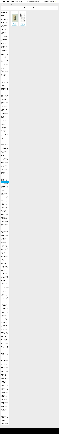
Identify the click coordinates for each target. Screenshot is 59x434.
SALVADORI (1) (4, 333)
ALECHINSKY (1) (4, 17)
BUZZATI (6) (4, 58)
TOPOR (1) (4, 391)
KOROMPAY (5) (4, 212)
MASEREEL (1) (4, 248)
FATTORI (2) (4, 159)
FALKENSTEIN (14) (4, 156)
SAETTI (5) (4, 332)
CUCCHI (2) (4, 117)
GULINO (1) (4, 194)
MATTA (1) (4, 253)
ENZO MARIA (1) (4, 148)
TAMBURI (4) (4, 382)
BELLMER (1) (4, 43)
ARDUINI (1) (4, 26)
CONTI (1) (4, 112)
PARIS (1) (4, 289)
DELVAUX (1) (4, 137)
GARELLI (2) (4, 172)
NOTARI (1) (4, 277)
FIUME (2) (4, 163)
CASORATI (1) (4, 89)
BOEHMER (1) (4, 50)
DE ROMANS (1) (3, 128)
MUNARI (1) (4, 270)
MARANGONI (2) (3, 239)
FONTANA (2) (4, 165)
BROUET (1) (4, 56)
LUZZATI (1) (4, 232)
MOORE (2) (4, 266)
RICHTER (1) (4, 323)
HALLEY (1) (4, 197)
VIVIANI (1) (4, 417)
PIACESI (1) (4, 298)
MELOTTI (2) (4, 255)
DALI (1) (4, 120)
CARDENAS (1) (4, 80)
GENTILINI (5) (4, 173)
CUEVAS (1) (4, 119)
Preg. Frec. (38, 430)
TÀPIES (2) (4, 384)
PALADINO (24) (4, 281)
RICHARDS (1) (4, 322)
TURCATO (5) (4, 400)
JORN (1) (3, 210)
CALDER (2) (4, 64)
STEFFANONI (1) (4, 368)
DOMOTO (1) (4, 138)
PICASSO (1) (4, 301)
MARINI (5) (4, 242)
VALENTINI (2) (4, 402)
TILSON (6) (3, 388)
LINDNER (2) (4, 221)
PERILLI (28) (4, 295)
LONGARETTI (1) (4, 228)
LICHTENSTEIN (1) (4, 219)
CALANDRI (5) (4, 63)
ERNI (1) (3, 149)
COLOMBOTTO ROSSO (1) (4, 108)
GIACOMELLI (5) (4, 176)
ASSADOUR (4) (3, 29)
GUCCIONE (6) (4, 187)
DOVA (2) (3, 141)
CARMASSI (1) (4, 82)
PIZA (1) (4, 304)
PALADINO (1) (4, 284)
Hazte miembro (46, 1)
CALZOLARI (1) (4, 69)
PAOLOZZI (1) (5, 287)
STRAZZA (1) (4, 372)
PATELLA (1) (4, 294)
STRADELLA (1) (4, 371)
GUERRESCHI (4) (3, 190)
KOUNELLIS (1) (4, 214)
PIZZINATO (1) (4, 309)
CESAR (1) (4, 95)
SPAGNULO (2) (4, 361)
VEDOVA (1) (4, 407)
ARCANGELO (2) (4, 25)
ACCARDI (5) (4, 12)
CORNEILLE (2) (4, 114)
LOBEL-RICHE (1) (4, 225)
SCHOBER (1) (4, 347)
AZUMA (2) (4, 32)
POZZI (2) (4, 316)
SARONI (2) (4, 339)
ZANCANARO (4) (5, 421)
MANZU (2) (4, 236)
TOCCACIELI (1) (4, 389)
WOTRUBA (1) (4, 419)
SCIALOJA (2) (4, 351)
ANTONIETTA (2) (4, 23)
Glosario (35, 430)
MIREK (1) (3, 257)
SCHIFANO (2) (4, 346)
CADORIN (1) (4, 60)
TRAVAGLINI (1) (4, 397)
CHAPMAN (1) (4, 98)
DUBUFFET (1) (4, 142)
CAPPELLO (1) (4, 78)
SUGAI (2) (3, 374)
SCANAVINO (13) (4, 344)
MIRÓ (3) (3, 259)
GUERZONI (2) (4, 191)
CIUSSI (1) (3, 105)
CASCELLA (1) (4, 88)
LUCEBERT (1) (3, 229)
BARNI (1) (4, 36)
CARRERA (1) (4, 86)
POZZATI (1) (4, 315)
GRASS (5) (4, 180)
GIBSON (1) (4, 177)
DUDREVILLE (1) (5, 145)
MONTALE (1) (4, 262)
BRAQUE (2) (4, 54)
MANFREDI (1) (4, 235)
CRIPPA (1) (4, 116)
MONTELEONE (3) (4, 264)
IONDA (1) (4, 207)
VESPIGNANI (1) (4, 413)
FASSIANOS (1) (4, 158)
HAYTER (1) (3, 200)
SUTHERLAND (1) (5, 376)
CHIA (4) (3, 99)
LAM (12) (4, 215)
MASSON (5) (4, 249)
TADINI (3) (4, 381)
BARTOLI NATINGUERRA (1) (4, 39)
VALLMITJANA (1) (4, 404)
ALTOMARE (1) (4, 19)
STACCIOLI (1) (4, 365)
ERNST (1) (3, 151)
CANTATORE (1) (3, 75)
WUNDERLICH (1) (4, 420)
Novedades (20, 1)
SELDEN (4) (4, 353)
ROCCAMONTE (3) (4, 326)
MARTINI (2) (4, 243)
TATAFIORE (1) (4, 386)
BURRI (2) (4, 57)
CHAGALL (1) (4, 96)
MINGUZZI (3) (4, 256)
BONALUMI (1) (4, 52)
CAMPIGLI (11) (4, 72)
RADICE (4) (4, 319)
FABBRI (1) (4, 152)
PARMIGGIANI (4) (3, 292)
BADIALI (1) (4, 33)
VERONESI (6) (4, 410)
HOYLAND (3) (4, 204)
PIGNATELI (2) (4, 302)
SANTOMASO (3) (3, 337)
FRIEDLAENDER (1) (4, 170)
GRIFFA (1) (4, 184)
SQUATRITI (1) (4, 364)
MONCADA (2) (4, 260)
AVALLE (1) (4, 30)
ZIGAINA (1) (4, 423)
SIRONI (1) (4, 358)
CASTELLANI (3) (4, 92)
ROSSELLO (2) (4, 329)
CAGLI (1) (4, 61)
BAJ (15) (3, 35)
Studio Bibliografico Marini (6, 4)
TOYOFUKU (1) (4, 393)
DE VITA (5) (4, 130)
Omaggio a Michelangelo (14, 24)
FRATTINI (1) (4, 168)
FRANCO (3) (4, 166)
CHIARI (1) (4, 100)
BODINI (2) (4, 49)
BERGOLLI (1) (4, 44)
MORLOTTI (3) (4, 269)
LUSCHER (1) (4, 231)
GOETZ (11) (4, 179)
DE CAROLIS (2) (4, 122)
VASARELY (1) (4, 406)
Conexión (52, 1)
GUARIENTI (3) (4, 186)
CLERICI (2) (4, 106)
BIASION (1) (4, 47)
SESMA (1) (4, 354)
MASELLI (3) (4, 246)
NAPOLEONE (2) (5, 274)
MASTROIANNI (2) (4, 251)
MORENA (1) (4, 267)
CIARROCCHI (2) (4, 103)
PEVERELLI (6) (4, 297)
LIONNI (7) (3, 222)
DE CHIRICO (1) (4, 125)
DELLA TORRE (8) (4, 135)
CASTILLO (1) (4, 93)
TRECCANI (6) (4, 399)
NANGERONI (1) (4, 273)
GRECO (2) (4, 182)
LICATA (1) (4, 217)
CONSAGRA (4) (4, 110)
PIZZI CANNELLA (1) (4, 306)
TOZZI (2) (3, 395)
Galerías (16, 1)
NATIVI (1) (4, 276)
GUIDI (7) (4, 193)
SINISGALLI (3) (4, 357)
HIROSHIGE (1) (3, 203)
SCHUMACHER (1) (4, 350)
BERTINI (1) (4, 46)
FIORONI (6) (4, 162)
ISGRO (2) (4, 208)
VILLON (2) (4, 416)
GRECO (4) (4, 183)
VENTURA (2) (4, 409)
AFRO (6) (2, 15)
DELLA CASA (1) (4, 132)
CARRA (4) (3, 85)
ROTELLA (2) (4, 330)
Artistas (12, 1)
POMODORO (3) (4, 311)
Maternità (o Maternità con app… (22, 24)
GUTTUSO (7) (4, 196)
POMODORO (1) (4, 313)
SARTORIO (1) (5, 340)
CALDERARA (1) (4, 67)
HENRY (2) (4, 201)
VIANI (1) (4, 414)
